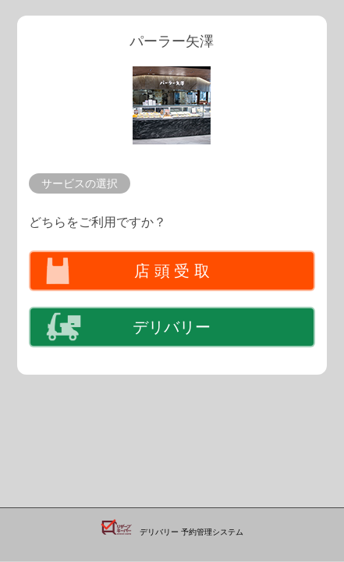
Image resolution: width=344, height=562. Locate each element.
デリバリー (172, 327)
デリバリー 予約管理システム (191, 532)
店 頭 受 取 (172, 270)
